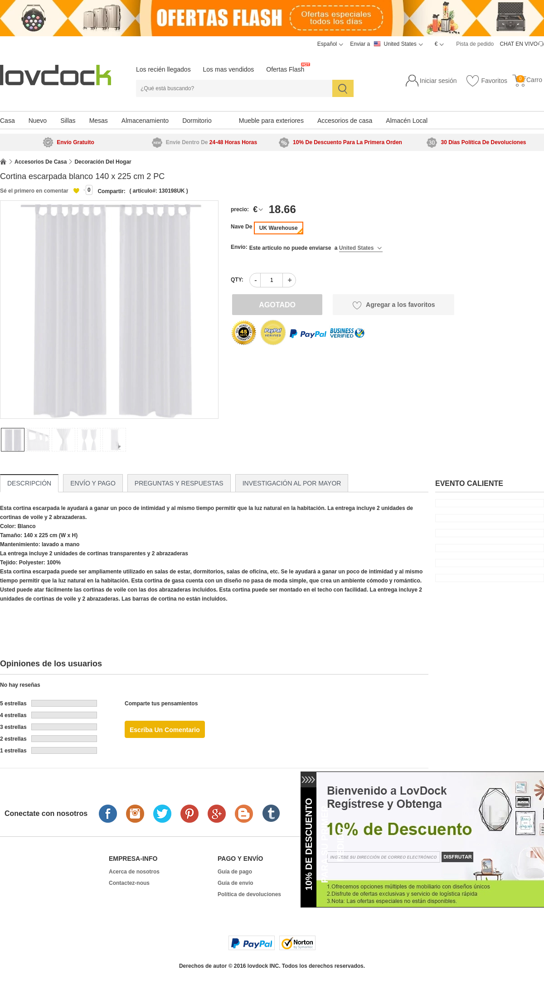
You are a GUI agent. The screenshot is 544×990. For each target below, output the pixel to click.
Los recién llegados (163, 69)
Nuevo (38, 120)
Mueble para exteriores (271, 120)
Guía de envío (235, 883)
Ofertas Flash (285, 69)
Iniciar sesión (438, 80)
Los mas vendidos (228, 69)
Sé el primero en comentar (34, 191)
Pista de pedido (475, 44)
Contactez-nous (129, 883)
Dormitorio (197, 120)
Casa (7, 120)
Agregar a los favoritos (393, 305)
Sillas (67, 120)
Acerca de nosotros (134, 872)
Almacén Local (406, 120)
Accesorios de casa (344, 120)
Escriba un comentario (165, 729)
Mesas (98, 120)
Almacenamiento (145, 120)
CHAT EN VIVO (519, 44)
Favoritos (486, 81)
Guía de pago (235, 872)
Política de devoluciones (249, 894)
